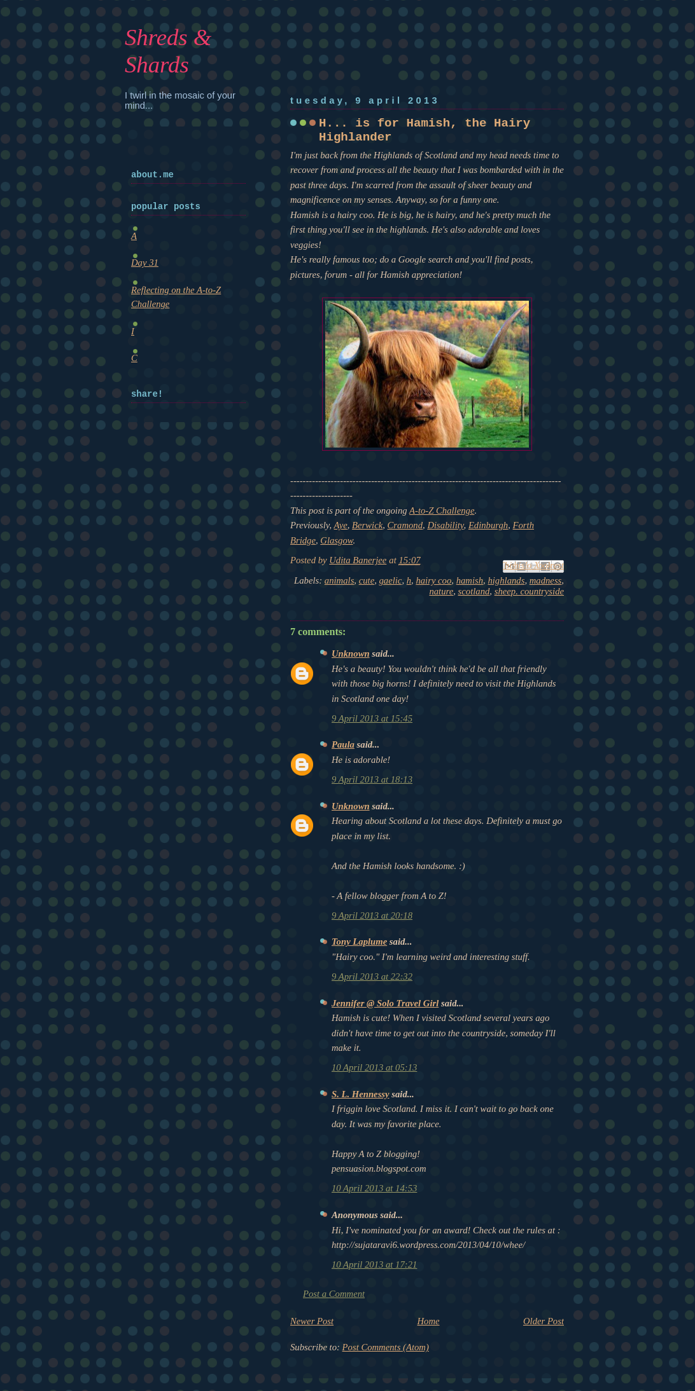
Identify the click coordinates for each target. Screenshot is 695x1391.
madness (546, 580)
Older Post (543, 1321)
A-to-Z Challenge (441, 510)
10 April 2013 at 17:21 (374, 1264)
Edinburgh (488, 525)
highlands (506, 580)
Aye (341, 525)
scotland (474, 591)
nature (441, 591)
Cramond (405, 525)
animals (340, 580)
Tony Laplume (359, 941)
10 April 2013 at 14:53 (374, 1188)
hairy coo (433, 580)
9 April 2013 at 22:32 (372, 976)
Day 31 (144, 262)
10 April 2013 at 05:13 (374, 1067)
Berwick (367, 525)
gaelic (390, 580)
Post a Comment (334, 1294)
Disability (445, 525)
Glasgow (336, 540)
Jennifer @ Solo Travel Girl (385, 1003)
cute (366, 580)
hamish (469, 580)
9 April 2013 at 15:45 (372, 718)
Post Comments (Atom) (385, 1347)
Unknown (351, 653)
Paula (343, 744)
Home (429, 1321)
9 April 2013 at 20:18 (372, 915)
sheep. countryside (529, 591)
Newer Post (311, 1321)
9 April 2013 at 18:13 (372, 779)
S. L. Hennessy (361, 1094)
